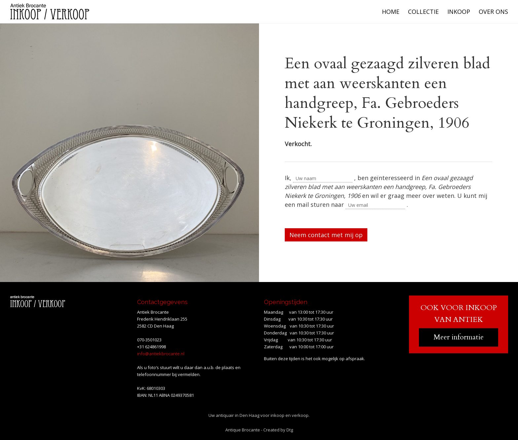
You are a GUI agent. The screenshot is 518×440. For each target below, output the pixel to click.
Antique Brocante (242, 430)
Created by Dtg (278, 430)
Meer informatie (458, 337)
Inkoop (458, 12)
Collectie (423, 12)
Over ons (493, 12)
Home (390, 12)
